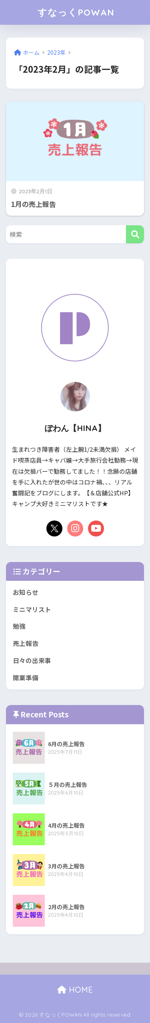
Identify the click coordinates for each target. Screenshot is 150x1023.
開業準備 (25, 677)
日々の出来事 (32, 660)
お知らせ (25, 592)
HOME (75, 990)
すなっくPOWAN (76, 12)
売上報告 (25, 643)
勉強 (19, 626)
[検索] (135, 234)
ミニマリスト (32, 609)
